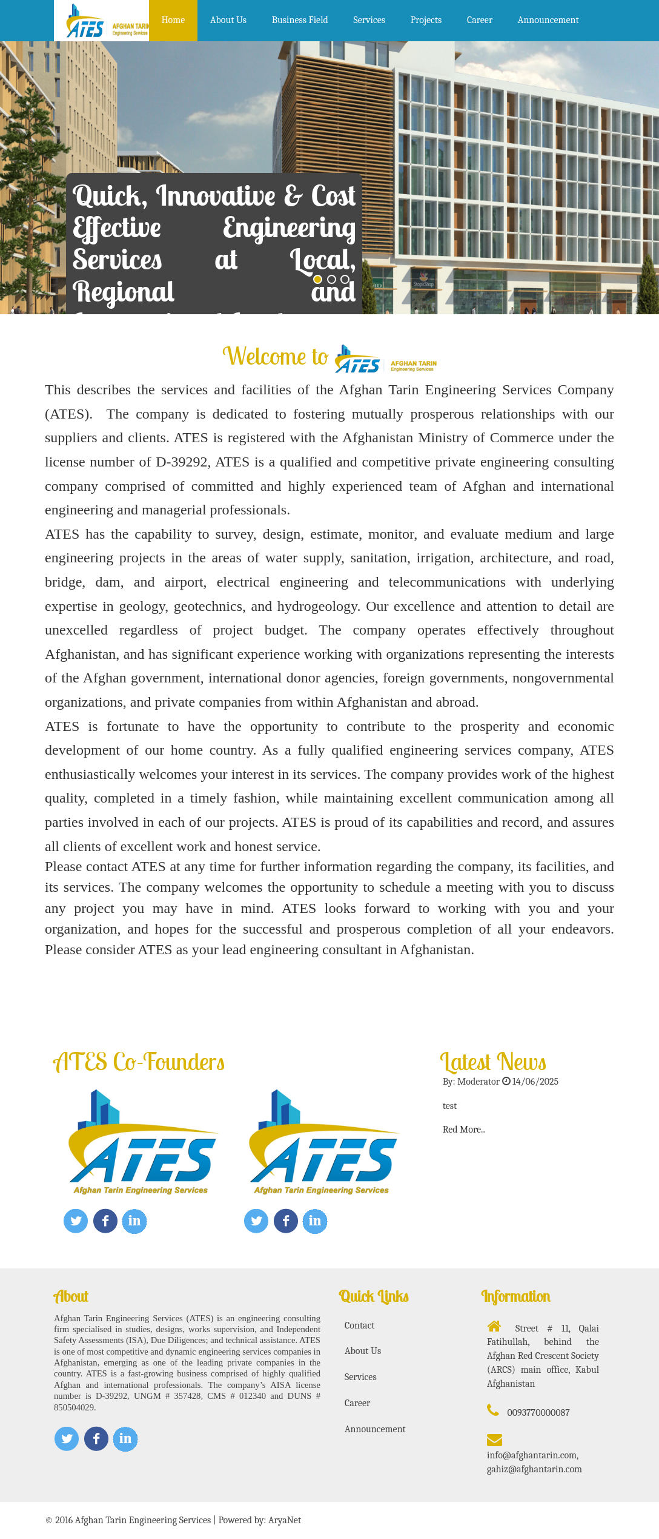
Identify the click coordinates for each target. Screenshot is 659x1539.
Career (479, 20)
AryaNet (284, 1520)
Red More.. (464, 1129)
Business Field (300, 20)
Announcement (548, 20)
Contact (360, 1325)
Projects (426, 20)
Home (173, 20)
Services (369, 20)
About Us (228, 20)
